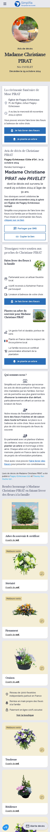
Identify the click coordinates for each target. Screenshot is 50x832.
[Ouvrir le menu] (4, 4)
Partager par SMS (25, 228)
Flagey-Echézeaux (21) (20, 476)
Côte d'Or (31, 159)
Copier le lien (25, 236)
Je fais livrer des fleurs (25, 130)
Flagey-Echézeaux (14, 159)
